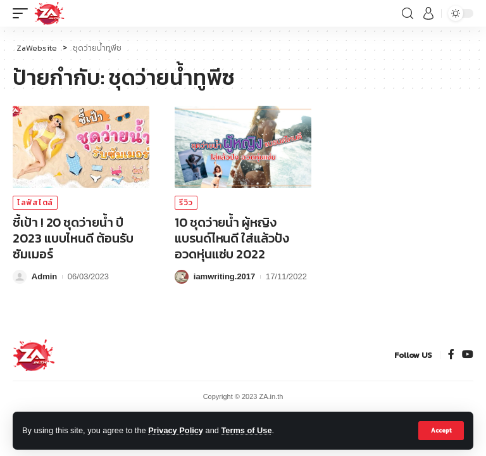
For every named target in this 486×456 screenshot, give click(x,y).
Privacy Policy (175, 430)
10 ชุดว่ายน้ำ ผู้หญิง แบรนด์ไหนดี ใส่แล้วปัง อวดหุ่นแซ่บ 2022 (232, 238)
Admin (44, 276)
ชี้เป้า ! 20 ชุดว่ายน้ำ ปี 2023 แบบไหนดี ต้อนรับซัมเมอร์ (73, 238)
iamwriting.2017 (225, 276)
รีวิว (186, 202)
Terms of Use (246, 430)
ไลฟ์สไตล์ (35, 202)
